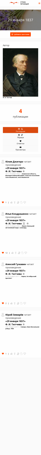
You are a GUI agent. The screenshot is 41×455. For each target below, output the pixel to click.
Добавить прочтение (21, 34)
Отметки (20, 142)
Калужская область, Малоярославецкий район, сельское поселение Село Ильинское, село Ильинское (22, 175)
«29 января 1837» (15, 168)
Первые (20, 136)
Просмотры (21, 148)
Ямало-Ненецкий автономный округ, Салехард (19, 227)
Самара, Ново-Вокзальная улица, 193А (22, 328)
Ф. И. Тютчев (7, 97)
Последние (20, 130)
